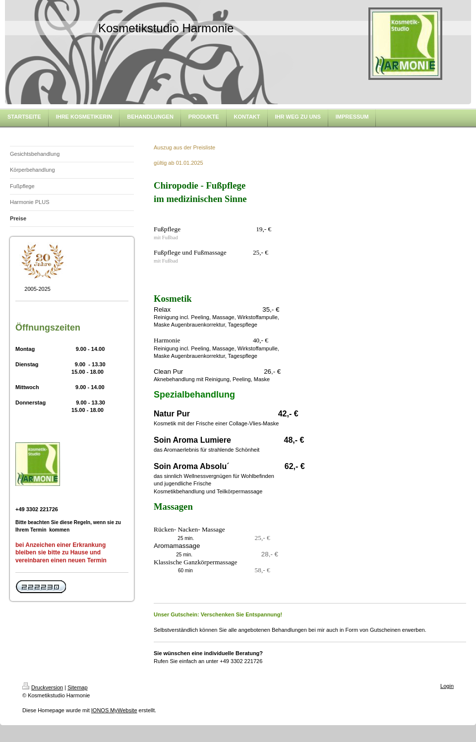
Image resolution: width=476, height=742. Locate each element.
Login (447, 686)
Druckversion (42, 687)
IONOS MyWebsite (114, 710)
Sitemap (77, 687)
